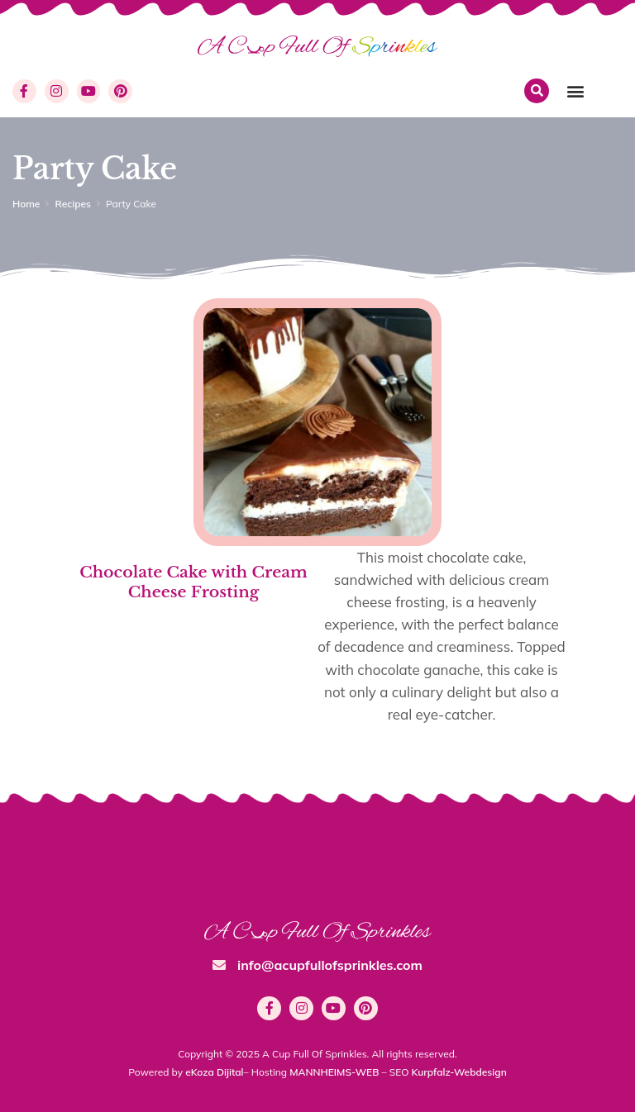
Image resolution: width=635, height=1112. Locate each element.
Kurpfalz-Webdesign (459, 1072)
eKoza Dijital (214, 1072)
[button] (575, 91)
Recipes (73, 203)
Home (26, 203)
